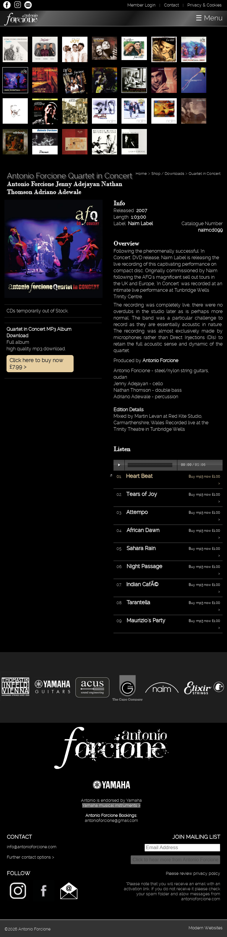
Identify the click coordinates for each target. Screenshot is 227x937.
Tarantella (138, 602)
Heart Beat (139, 476)
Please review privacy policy (193, 873)
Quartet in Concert (205, 173)
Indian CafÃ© (142, 584)
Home (141, 173)
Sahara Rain (141, 548)
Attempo (137, 512)
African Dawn (143, 530)
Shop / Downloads (167, 173)
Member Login (141, 5)
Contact (171, 5)
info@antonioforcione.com (31, 846)
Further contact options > (30, 857)
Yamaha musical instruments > (111, 805)
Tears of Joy (141, 494)
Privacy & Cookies (204, 5)
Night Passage (144, 566)
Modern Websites (206, 927)
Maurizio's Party (146, 620)
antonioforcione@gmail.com (111, 820)
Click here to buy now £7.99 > (36, 363)
